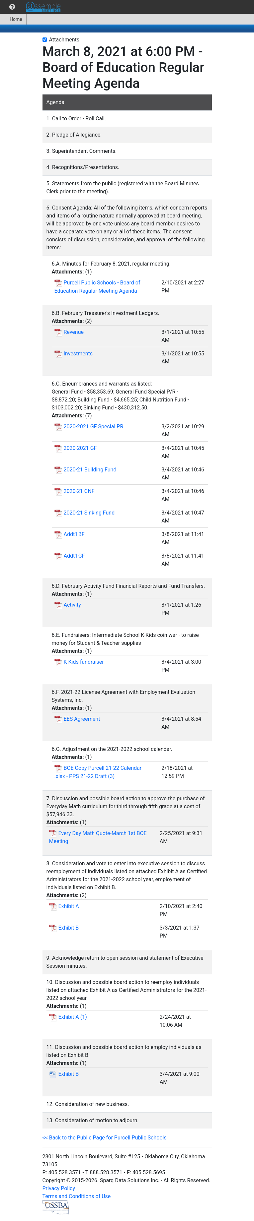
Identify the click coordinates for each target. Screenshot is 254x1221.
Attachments (64, 39)
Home (13, 19)
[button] (12, 7)
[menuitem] (12, 7)
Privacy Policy (58, 1188)
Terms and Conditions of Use (76, 1196)
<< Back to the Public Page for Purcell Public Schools (104, 1137)
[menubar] (32, 7)
